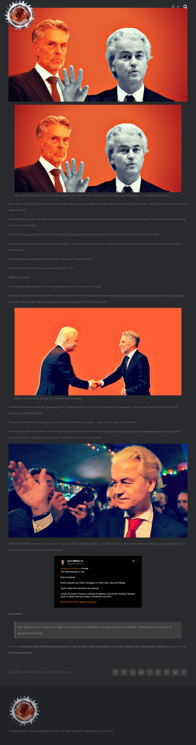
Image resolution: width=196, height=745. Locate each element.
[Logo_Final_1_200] (24, 697)
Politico (12, 277)
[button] (185, 6)
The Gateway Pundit (20, 652)
